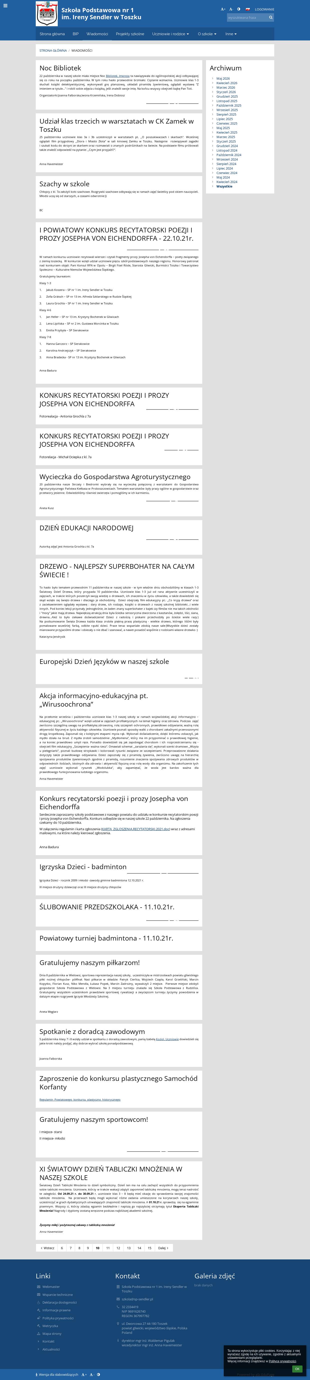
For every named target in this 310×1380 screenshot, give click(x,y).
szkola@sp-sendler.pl (137, 1299)
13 (128, 1248)
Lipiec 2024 (224, 168)
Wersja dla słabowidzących (57, 1374)
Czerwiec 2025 (226, 123)
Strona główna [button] (52, 34)
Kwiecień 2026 (226, 83)
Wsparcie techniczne (57, 1294)
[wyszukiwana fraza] (250, 17)
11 (108, 1248)
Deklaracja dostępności (59, 1302)
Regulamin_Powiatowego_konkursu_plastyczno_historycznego (80, 1099)
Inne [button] (232, 34)
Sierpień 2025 (226, 114)
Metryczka (50, 1326)
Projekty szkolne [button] (130, 34)
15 (149, 1248)
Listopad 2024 (226, 150)
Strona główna (53, 50)
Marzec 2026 (225, 87)
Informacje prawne (56, 1310)
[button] (248, 9)
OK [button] (297, 1369)
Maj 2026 (223, 78)
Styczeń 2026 (226, 92)
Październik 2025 (228, 105)
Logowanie (264, 9)
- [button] (231, 9)
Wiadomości (82, 50)
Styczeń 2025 (226, 141)
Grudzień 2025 (227, 96)
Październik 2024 (228, 155)
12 (118, 1248)
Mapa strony (52, 1333)
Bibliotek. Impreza (118, 76)
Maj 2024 (223, 177)
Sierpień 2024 (226, 164)
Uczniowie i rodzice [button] (171, 34)
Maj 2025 (223, 128)
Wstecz (47, 1248)
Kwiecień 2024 (226, 182)
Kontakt (48, 1341)
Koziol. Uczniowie (167, 1039)
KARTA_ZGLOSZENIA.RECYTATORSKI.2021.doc (135, 829)
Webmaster (51, 1286)
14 (139, 1248)
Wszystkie (224, 186)
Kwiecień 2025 (226, 132)
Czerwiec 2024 (226, 173)
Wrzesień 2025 (227, 110)
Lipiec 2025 (224, 119)
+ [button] (223, 9)
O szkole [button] (208, 34)
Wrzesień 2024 (227, 159)
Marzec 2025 (225, 137)
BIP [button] (75, 34)
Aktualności (51, 1349)
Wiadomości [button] (97, 34)
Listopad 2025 (226, 101)
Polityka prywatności (58, 1318)
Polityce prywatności (282, 1361)
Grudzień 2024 (227, 146)
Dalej (164, 1248)
